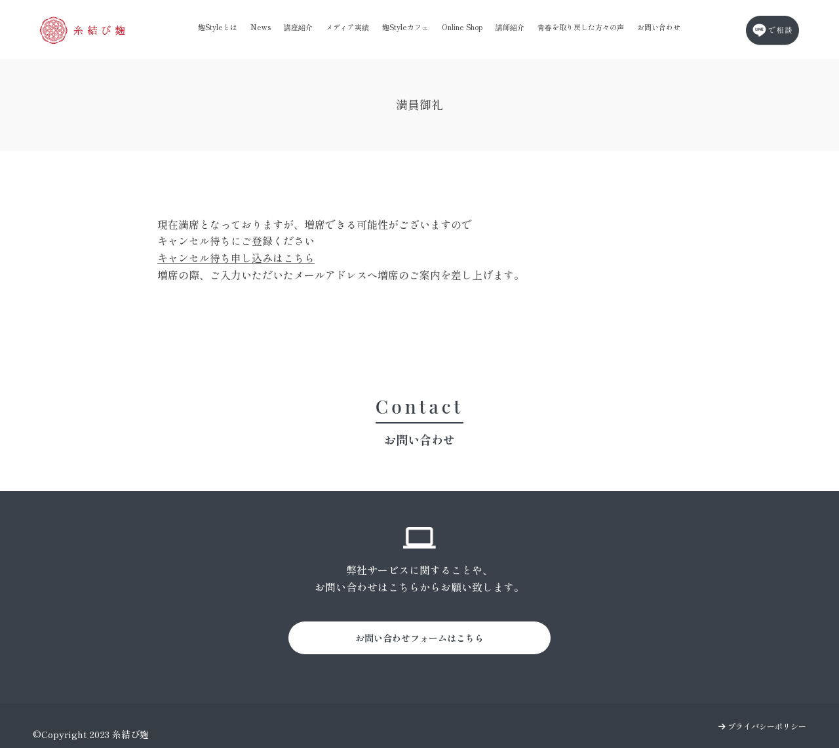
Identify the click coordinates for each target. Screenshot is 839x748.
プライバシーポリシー (762, 726)
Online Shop (462, 27)
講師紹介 (510, 27)
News (260, 27)
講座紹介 (298, 27)
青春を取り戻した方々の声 (580, 27)
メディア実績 (347, 27)
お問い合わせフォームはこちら (419, 637)
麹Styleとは (217, 27)
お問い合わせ (658, 27)
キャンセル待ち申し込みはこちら (236, 258)
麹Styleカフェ (405, 27)
